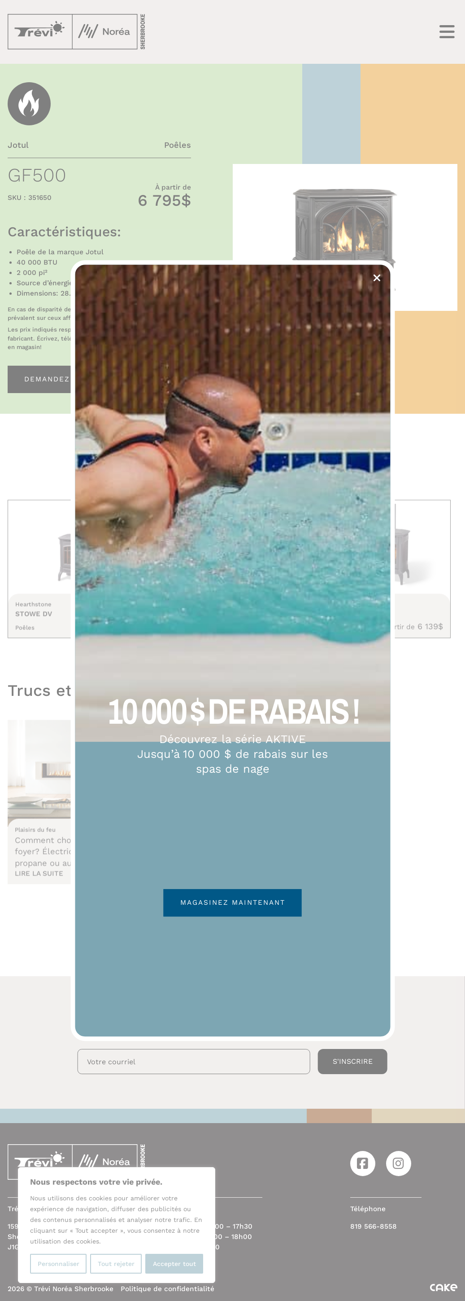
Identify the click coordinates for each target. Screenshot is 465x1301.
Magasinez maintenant (232, 903)
